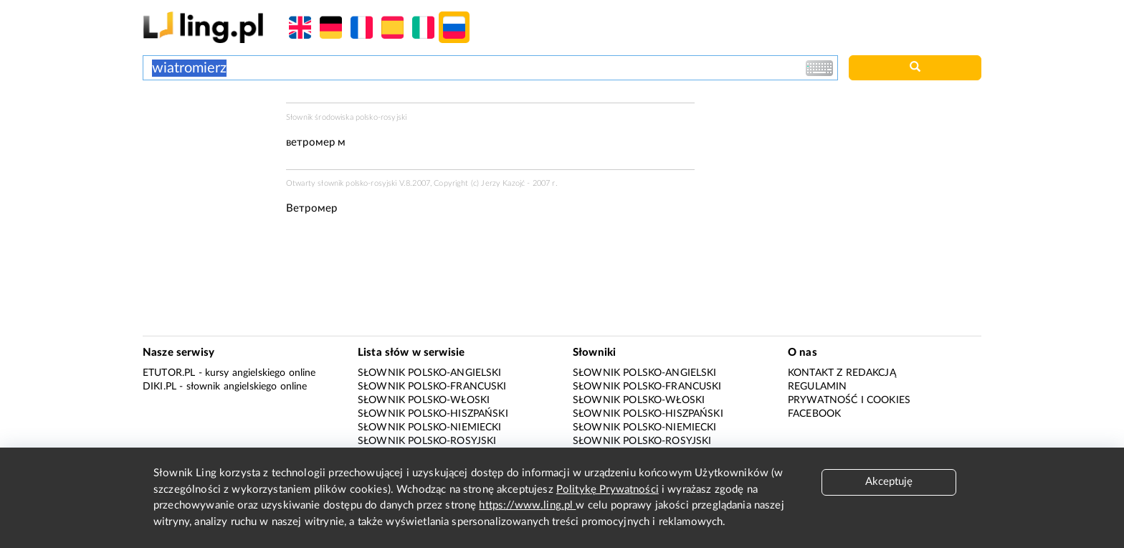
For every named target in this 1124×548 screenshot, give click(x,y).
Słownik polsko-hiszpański (433, 414)
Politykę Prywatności (607, 489)
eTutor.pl (169, 373)
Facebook (814, 414)
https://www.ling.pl (527, 505)
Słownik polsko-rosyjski (427, 441)
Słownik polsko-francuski (432, 387)
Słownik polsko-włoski (424, 400)
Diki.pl (159, 387)
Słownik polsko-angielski (430, 373)
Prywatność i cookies (849, 400)
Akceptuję (889, 481)
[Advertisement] (207, 156)
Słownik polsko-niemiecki (430, 427)
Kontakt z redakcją (842, 373)
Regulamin (817, 387)
